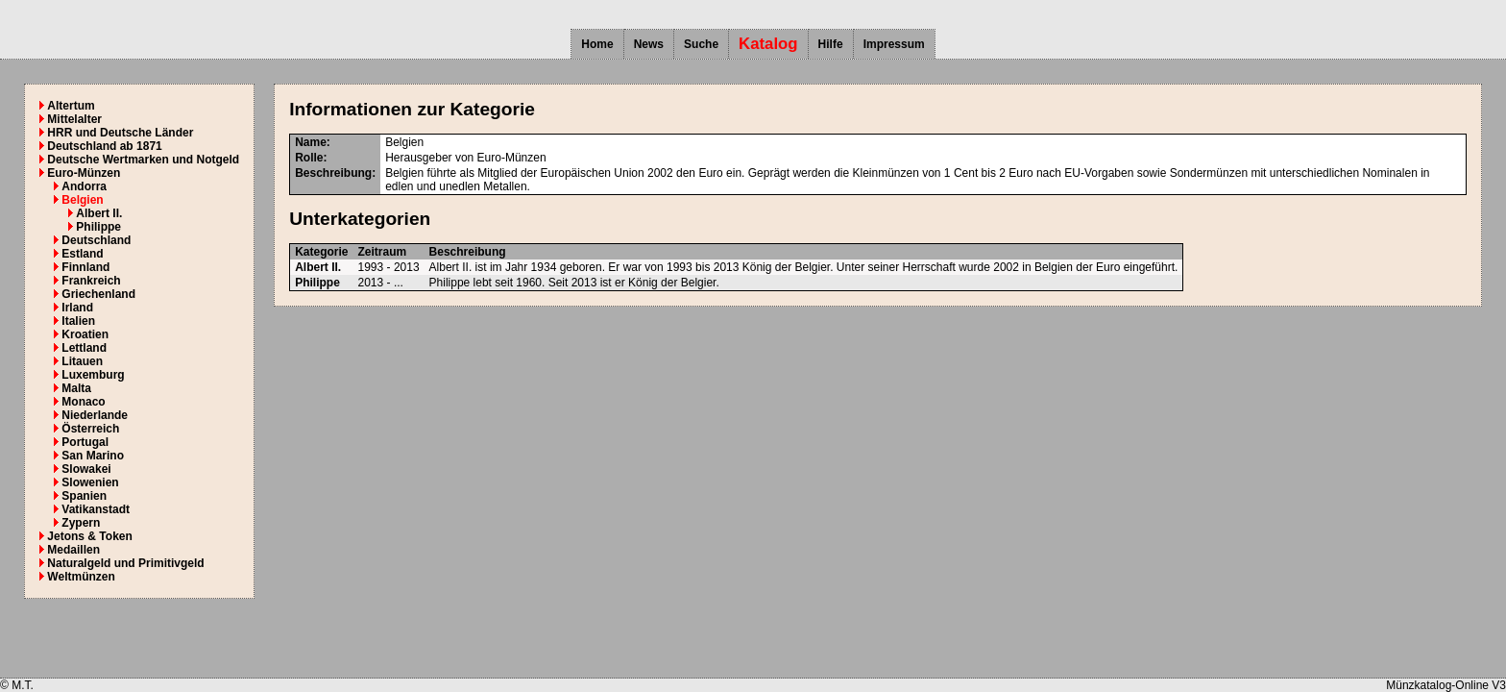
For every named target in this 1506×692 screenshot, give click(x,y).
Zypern (80, 523)
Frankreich (90, 280)
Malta (76, 388)
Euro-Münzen (83, 173)
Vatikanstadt (95, 509)
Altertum (70, 105)
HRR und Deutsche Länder (120, 132)
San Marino (92, 455)
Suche (701, 44)
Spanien (84, 496)
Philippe (98, 227)
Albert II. (99, 213)
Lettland (84, 348)
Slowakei (85, 469)
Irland (77, 307)
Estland (82, 253)
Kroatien (85, 334)
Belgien (82, 200)
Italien (78, 321)
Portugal (85, 442)
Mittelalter (74, 119)
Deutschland (96, 240)
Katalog (768, 44)
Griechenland (98, 294)
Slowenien (89, 482)
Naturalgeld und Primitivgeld (125, 563)
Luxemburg (92, 375)
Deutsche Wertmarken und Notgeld (143, 159)
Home (597, 44)
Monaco (83, 401)
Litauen (82, 361)
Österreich (90, 428)
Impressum (894, 44)
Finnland (85, 267)
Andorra (84, 186)
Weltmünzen (80, 576)
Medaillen (73, 549)
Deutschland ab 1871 (104, 146)
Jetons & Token (89, 536)
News (649, 44)
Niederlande (94, 415)
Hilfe (830, 44)
